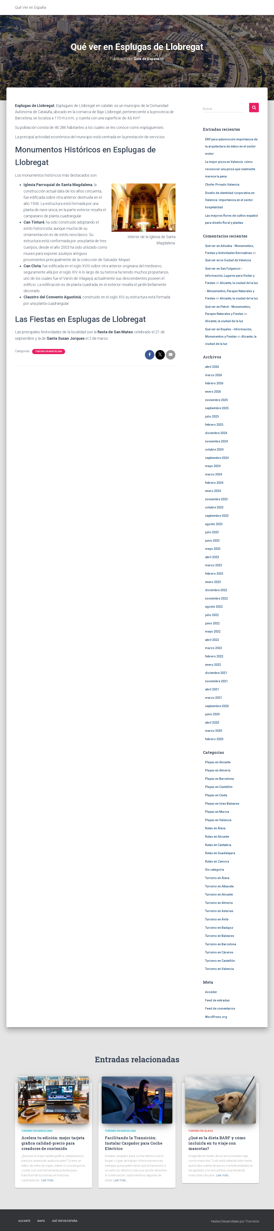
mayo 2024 (212, 466)
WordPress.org (216, 1017)
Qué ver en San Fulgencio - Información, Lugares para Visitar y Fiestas (230, 275)
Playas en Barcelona (219, 778)
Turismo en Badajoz (219, 927)
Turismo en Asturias (219, 911)
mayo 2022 (212, 631)
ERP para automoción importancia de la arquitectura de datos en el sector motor (231, 146)
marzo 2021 (213, 697)
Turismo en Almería (219, 903)
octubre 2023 (214, 507)
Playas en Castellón (218, 787)
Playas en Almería (217, 770)
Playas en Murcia (217, 811)
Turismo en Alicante (219, 894)
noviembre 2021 (216, 681)
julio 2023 (212, 532)
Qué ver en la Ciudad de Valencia (228, 260)
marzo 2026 (213, 375)
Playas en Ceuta (216, 795)
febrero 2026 (214, 383)
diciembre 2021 (216, 673)
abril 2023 (212, 557)
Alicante (24, 1220)
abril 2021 (212, 689)
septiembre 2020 (217, 706)
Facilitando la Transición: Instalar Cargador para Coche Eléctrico (133, 1143)
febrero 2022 (214, 656)
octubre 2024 (214, 449)
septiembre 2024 (217, 458)
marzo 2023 (213, 565)
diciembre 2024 (216, 433)
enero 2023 (213, 582)
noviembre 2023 (216, 499)
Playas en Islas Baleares (222, 803)
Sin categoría (214, 869)
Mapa (41, 1220)
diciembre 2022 (216, 590)
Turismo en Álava (217, 878)
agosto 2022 (214, 606)
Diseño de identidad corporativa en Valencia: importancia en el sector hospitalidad (230, 200)
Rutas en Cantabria (218, 844)
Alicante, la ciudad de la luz (239, 283)
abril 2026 (212, 366)
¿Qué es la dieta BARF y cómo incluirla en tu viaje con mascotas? (217, 1143)
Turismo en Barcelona (48, 351)
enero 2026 (213, 391)
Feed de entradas (217, 1000)
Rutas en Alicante (217, 836)
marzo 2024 (213, 474)
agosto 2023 (214, 524)
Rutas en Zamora (217, 861)
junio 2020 (212, 714)
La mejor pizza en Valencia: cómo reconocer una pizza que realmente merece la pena (230, 169)
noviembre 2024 (216, 441)
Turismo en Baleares (219, 936)
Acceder (211, 992)
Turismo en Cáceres (219, 952)
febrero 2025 (214, 424)
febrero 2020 (214, 739)
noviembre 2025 (216, 399)
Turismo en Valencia (219, 969)
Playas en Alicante (218, 762)
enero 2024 (213, 491)
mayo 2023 (212, 548)
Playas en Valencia (218, 820)
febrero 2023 (214, 573)
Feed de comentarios (220, 1008)
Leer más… (48, 1180)
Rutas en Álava (215, 828)
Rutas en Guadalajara (220, 853)
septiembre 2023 (217, 515)
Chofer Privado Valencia (222, 184)
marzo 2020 (213, 730)
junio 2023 (212, 540)
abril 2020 (212, 722)
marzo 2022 (213, 648)
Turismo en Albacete (219, 886)
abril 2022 (212, 640)
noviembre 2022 (216, 598)
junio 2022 (212, 623)
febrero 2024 (214, 482)
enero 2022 (213, 664)
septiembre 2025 (217, 408)
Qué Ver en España (64, 1220)
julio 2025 (212, 416)
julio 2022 (212, 615)
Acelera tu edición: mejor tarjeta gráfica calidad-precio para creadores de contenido (53, 1143)
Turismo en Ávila (216, 919)
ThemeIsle (252, 1221)
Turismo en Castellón (220, 960)
